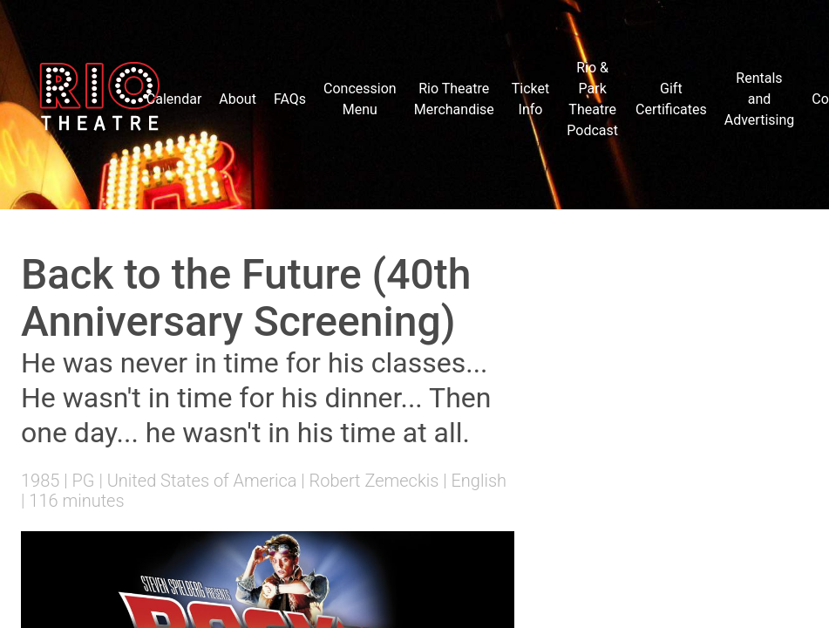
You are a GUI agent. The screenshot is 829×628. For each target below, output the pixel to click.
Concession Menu (360, 99)
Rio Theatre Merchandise (454, 99)
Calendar (173, 99)
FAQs (290, 99)
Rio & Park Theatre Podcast (592, 99)
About (237, 99)
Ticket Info (530, 99)
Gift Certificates (671, 99)
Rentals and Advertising (759, 99)
